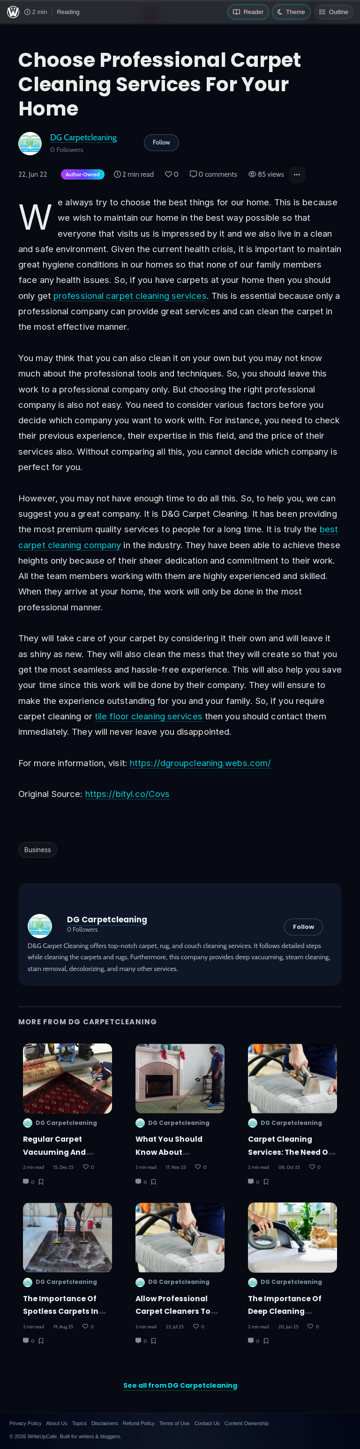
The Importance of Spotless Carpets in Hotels (60, 1311)
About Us (56, 1423)
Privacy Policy (25, 1423)
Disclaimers (104, 1423)
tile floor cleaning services (148, 716)
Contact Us (206, 1423)
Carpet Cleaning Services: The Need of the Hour (289, 1152)
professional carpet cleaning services (130, 295)
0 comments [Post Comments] (213, 174)
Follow (161, 142)
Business (37, 850)
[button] (297, 175)
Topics (79, 1423)
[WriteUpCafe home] (13, 12)
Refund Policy (139, 1423)
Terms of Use (174, 1423)
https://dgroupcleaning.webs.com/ (200, 763)
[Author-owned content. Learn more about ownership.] (80, 175)
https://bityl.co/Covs (127, 794)
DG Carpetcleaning (83, 137)
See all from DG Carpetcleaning (180, 1385)
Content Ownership (247, 1423)
